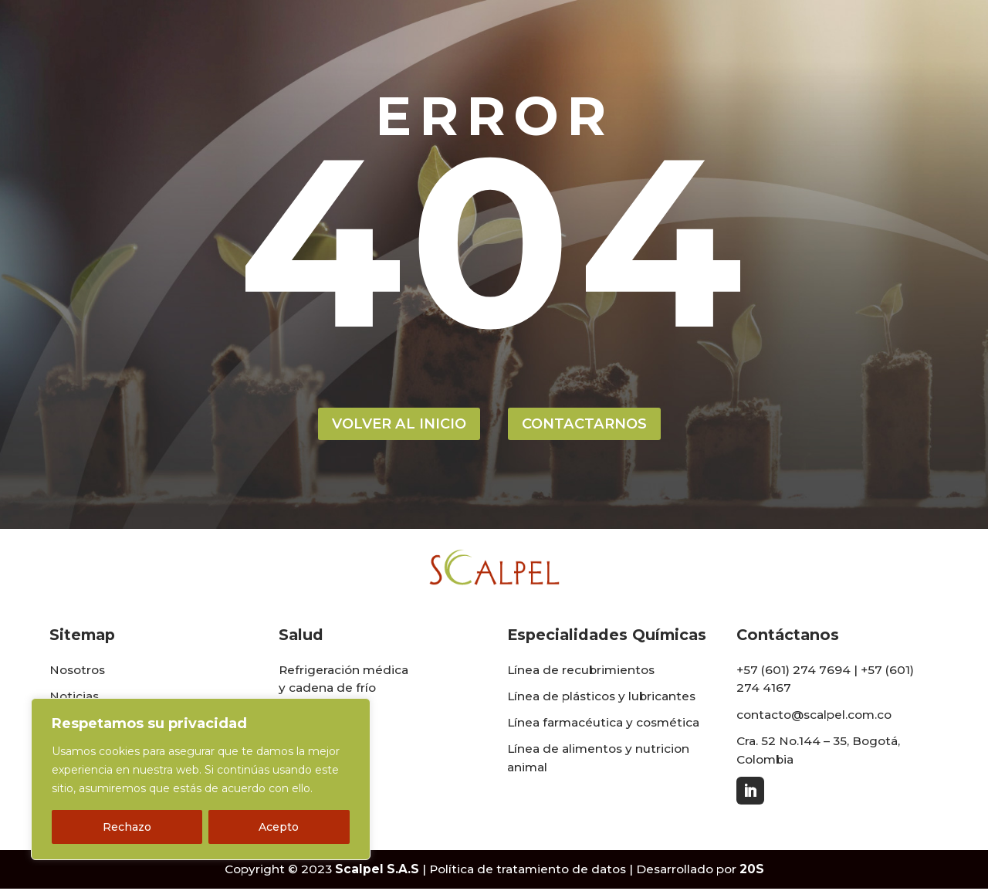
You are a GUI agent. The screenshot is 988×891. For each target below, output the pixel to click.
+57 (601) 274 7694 (793, 672)
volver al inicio (394, 424)
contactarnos (589, 424)
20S (751, 872)
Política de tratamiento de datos (527, 872)
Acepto (279, 827)
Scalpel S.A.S (377, 872)
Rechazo (127, 827)
